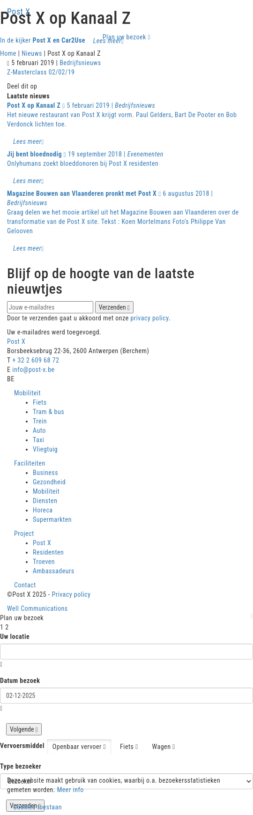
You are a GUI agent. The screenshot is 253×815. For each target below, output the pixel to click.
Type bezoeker (20, 766)
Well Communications (37, 608)
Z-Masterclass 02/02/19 (41, 72)
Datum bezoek (20, 680)
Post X (18, 11)
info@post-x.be (33, 369)
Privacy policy (71, 594)
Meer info (70, 789)
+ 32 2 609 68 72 (35, 360)
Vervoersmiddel (22, 745)
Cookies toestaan (37, 807)
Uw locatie (15, 636)
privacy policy (149, 318)
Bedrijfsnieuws (80, 63)
